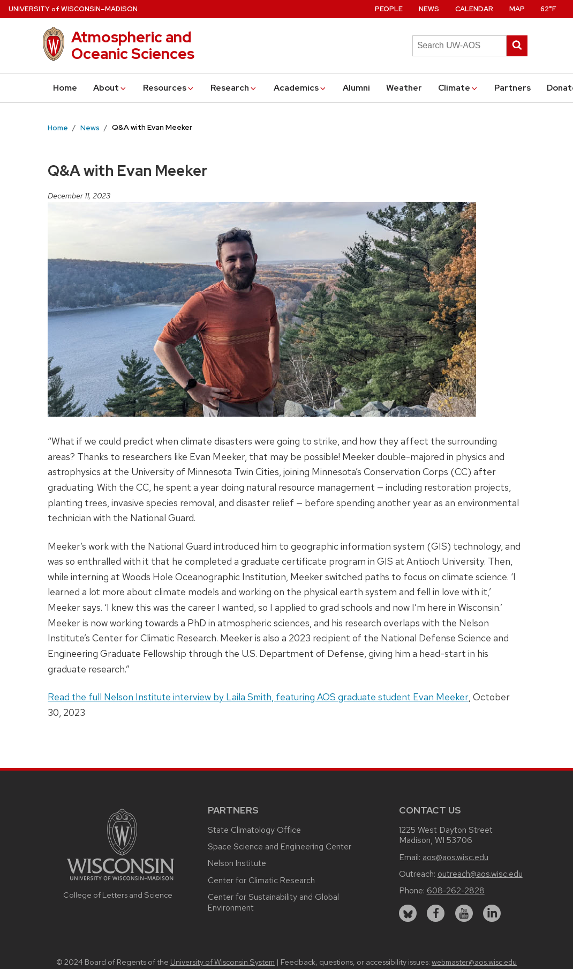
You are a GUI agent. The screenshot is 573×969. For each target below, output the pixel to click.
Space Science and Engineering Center (279, 846)
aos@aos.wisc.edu (455, 857)
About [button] (110, 87)
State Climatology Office (254, 829)
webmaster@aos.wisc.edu (474, 962)
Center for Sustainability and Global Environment (273, 902)
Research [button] (234, 87)
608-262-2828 (456, 890)
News (429, 8)
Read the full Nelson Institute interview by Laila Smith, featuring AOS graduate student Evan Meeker (258, 697)
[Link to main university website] (120, 882)
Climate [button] (458, 87)
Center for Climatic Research (261, 880)
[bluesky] (408, 913)
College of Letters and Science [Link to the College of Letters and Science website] (117, 895)
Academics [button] (300, 87)
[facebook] (435, 913)
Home (65, 87)
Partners (512, 87)
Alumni (356, 87)
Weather (404, 87)
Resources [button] (169, 87)
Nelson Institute (237, 863)
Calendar (474, 8)
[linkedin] (492, 913)
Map (517, 8)
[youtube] (464, 913)
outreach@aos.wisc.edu (480, 873)
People (389, 8)
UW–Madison (73, 8)
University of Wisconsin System (222, 962)
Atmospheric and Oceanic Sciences (132, 45)
